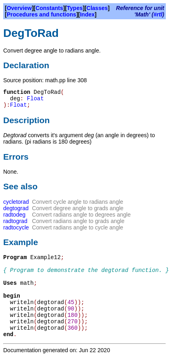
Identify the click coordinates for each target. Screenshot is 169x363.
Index (87, 14)
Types (74, 8)
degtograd (16, 208)
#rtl (158, 14)
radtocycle (16, 227)
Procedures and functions (41, 14)
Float (35, 98)
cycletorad (16, 202)
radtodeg (14, 214)
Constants (49, 8)
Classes (97, 8)
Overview (19, 8)
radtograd (15, 221)
